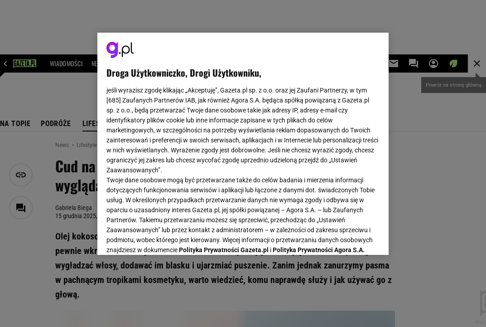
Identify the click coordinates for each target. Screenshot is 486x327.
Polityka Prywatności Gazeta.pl (224, 139)
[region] (243, 144)
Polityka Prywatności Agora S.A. (319, 139)
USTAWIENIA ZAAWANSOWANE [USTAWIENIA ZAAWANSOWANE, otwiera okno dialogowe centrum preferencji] (165, 236)
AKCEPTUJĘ (349, 237)
